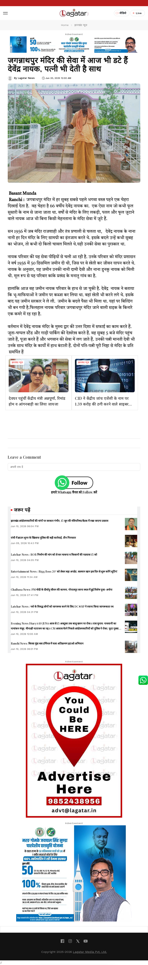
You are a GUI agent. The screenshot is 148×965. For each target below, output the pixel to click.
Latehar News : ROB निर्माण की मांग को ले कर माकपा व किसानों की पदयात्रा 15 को (54, 554)
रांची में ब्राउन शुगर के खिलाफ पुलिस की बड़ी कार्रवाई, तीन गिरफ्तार (43, 537)
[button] (5, 13)
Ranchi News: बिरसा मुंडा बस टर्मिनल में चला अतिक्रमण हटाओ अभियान (47, 643)
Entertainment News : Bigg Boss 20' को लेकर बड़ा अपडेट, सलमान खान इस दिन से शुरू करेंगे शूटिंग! (64, 571)
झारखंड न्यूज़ (17, 362)
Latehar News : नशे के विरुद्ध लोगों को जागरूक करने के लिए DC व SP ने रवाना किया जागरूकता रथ (62, 606)
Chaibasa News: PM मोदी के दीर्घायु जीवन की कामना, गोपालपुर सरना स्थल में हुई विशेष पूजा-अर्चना (61, 589)
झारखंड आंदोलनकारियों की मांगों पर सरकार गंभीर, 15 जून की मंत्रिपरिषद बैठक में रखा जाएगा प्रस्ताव (59, 521)
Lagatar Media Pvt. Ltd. (90, 952)
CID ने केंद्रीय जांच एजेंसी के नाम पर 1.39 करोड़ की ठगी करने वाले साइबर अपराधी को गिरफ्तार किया (102, 404)
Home (65, 25)
